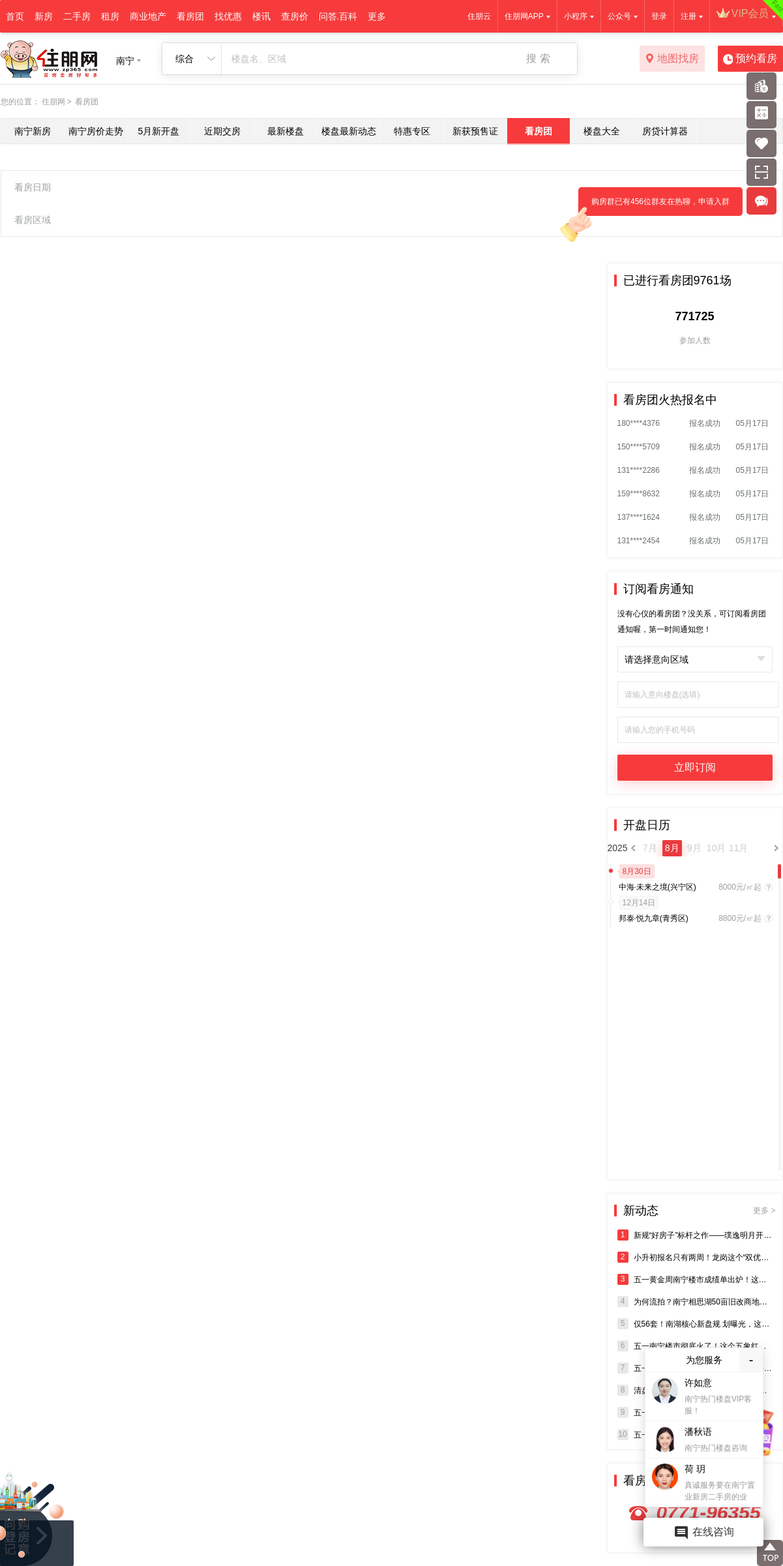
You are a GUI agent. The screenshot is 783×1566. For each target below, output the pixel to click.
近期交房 (222, 131)
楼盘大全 (602, 131)
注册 (688, 16)
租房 (110, 16)
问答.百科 (338, 16)
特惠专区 (412, 131)
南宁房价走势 (95, 131)
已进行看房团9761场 (677, 280)
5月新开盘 (159, 131)
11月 (738, 848)
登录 (659, 16)
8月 (672, 848)
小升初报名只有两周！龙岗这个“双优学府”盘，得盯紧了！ (695, 1257)
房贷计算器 (665, 131)
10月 (716, 848)
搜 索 (538, 58)
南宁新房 (32, 131)
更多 (377, 16)
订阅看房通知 (658, 589)
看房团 (190, 16)
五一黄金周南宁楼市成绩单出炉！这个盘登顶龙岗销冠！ (695, 1279)
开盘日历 (646, 825)
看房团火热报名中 (670, 400)
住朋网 (53, 101)
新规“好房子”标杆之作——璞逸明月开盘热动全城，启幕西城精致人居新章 (695, 1235)
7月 (650, 848)
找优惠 (228, 16)
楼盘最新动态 (348, 131)
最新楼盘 (285, 131)
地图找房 (672, 59)
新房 (44, 16)
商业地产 (148, 16)
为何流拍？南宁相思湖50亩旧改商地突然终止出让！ (695, 1301)
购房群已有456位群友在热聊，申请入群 (654, 206)
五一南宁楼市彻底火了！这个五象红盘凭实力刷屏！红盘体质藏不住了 (695, 1345)
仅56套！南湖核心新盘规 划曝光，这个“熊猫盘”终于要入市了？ (695, 1323)
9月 (694, 848)
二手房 (77, 16)
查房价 (294, 16)
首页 (15, 16)
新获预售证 (475, 131)
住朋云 (479, 16)
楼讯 (261, 16)
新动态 (699, 1210)
